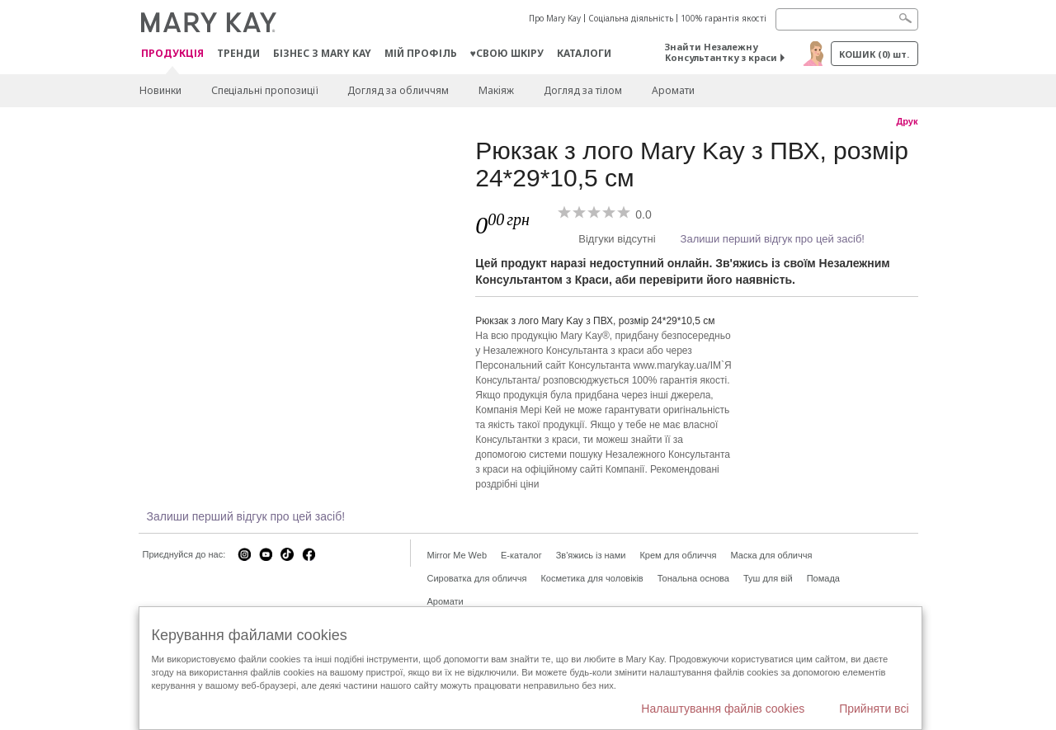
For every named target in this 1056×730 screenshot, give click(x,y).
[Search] (847, 19)
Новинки (160, 90)
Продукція (172, 54)
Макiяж (496, 90)
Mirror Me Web (457, 555)
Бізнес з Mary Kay (322, 53)
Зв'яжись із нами (591, 555)
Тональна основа (693, 578)
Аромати (673, 90)
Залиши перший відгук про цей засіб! (773, 239)
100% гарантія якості (723, 18)
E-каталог (521, 555)
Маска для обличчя (771, 555)
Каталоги (584, 53)
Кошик (874, 54)
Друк (906, 121)
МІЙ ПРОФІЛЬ (420, 53)
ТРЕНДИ (238, 53)
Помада (823, 578)
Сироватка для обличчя (477, 578)
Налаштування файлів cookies (722, 708)
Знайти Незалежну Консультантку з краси (721, 52)
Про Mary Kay (555, 18)
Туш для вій (768, 578)
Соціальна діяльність (630, 18)
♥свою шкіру (507, 53)
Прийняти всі (873, 708)
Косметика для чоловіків (591, 578)
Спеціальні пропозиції (264, 90)
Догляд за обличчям (398, 90)
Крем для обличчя (677, 555)
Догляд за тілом (583, 90)
